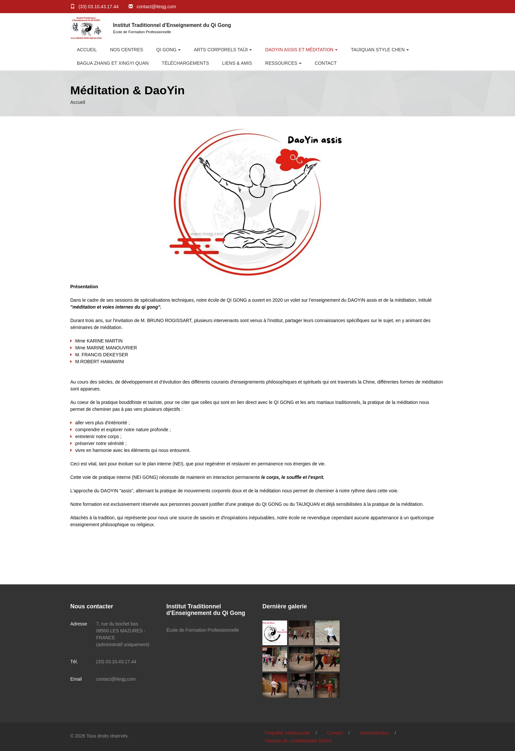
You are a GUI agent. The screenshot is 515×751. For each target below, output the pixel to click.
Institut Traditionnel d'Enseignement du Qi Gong (172, 25)
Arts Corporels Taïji (221, 49)
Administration (374, 733)
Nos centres (126, 49)
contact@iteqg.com (156, 6)
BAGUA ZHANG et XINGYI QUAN (112, 63)
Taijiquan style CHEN (378, 49)
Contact (326, 63)
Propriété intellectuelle (287, 733)
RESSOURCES (281, 63)
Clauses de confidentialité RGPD (298, 740)
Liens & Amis (237, 63)
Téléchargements (185, 63)
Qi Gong (166, 49)
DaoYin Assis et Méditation (299, 49)
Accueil (87, 49)
